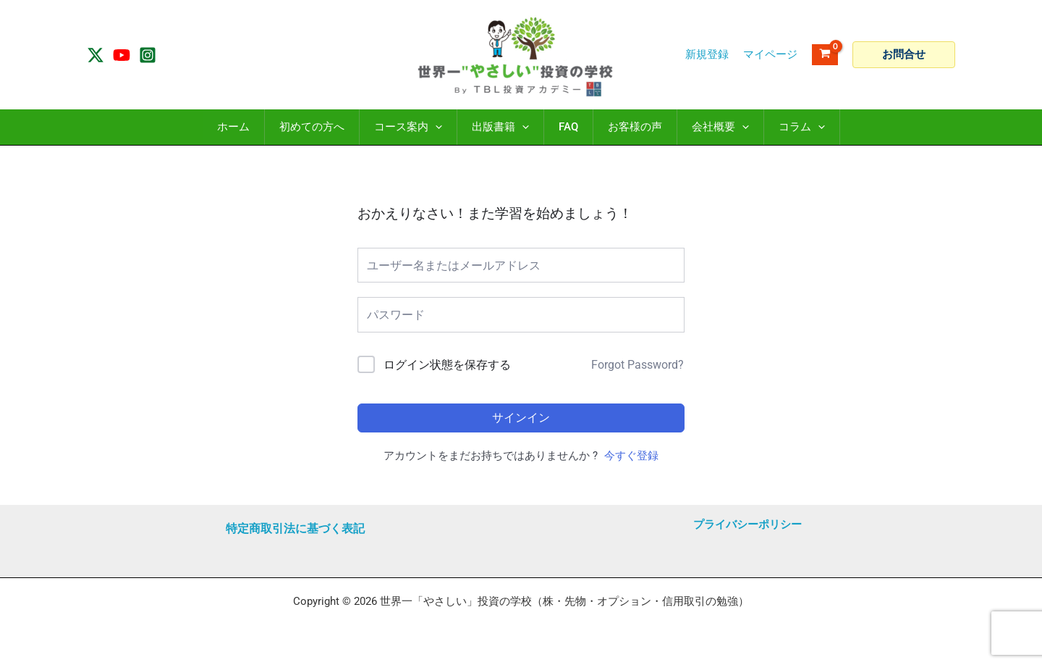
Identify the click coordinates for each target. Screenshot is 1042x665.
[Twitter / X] (95, 55)
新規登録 (707, 54)
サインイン (521, 417)
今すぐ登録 (631, 455)
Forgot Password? (637, 365)
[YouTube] (121, 55)
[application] (435, 127)
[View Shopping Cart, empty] (825, 54)
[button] (903, 54)
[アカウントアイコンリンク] (770, 55)
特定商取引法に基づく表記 (295, 528)
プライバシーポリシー (747, 524)
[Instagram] (147, 55)
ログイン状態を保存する (447, 365)
